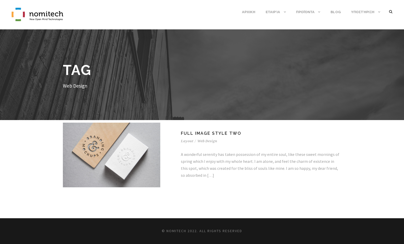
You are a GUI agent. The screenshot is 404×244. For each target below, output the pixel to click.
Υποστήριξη (363, 12)
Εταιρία (273, 12)
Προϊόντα (305, 12)
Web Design (207, 141)
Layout (187, 141)
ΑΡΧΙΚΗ (248, 12)
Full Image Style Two (211, 133)
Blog (336, 12)
